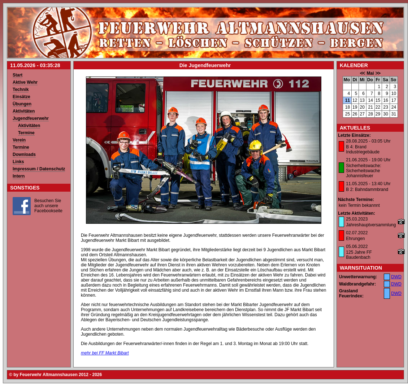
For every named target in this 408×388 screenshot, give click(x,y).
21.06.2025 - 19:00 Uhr (368, 159)
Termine (26, 132)
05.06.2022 (357, 246)
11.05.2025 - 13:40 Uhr (368, 183)
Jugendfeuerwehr (31, 118)
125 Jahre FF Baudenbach (359, 255)
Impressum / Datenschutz (39, 168)
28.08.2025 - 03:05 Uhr (368, 141)
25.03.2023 (357, 219)
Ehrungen (355, 238)
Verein (19, 140)
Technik (21, 89)
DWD (396, 276)
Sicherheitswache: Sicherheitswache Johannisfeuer (363, 170)
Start (17, 75)
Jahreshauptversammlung (371, 224)
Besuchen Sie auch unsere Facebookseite (48, 205)
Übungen (22, 103)
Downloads (24, 154)
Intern (19, 176)
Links (18, 161)
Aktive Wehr (25, 82)
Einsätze (21, 96)
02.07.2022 (357, 232)
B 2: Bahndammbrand (367, 189)
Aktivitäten (24, 111)
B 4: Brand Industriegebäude (362, 149)
